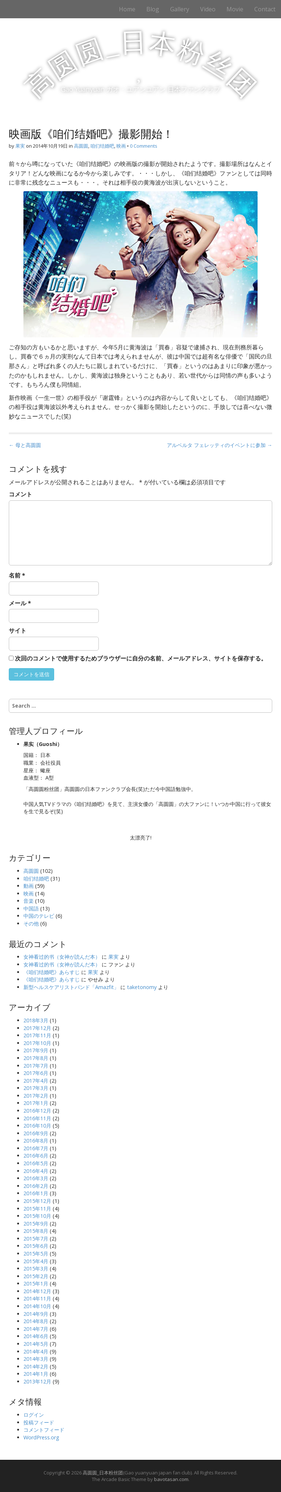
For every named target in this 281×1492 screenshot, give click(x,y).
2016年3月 (35, 1178)
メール (20, 603)
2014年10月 (37, 1306)
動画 (28, 885)
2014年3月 (35, 1358)
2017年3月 (35, 1087)
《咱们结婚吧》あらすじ (51, 972)
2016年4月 (35, 1170)
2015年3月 (35, 1268)
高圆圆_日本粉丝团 (103, 1472)
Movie (234, 9)
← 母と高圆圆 (25, 445)
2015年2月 (35, 1276)
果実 (20, 146)
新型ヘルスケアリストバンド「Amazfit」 (71, 987)
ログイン (33, 1414)
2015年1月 (35, 1283)
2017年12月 (37, 1028)
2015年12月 (37, 1200)
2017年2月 (35, 1095)
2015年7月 (35, 1238)
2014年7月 (35, 1328)
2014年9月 (35, 1313)
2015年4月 (35, 1261)
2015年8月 (35, 1230)
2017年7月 (35, 1065)
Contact (265, 9)
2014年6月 (35, 1336)
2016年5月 (35, 1163)
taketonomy (142, 987)
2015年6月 (35, 1245)
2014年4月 (35, 1351)
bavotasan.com (171, 1479)
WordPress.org (41, 1437)
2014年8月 (35, 1321)
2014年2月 (35, 1366)
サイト (17, 630)
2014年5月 (35, 1343)
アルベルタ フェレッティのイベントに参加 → (219, 445)
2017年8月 (35, 1057)
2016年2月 (35, 1185)
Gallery (179, 9)
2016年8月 (35, 1140)
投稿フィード (38, 1422)
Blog (152, 9)
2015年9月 (35, 1223)
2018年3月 (35, 1020)
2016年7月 (35, 1148)
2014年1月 (35, 1373)
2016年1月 (35, 1193)
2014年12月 (37, 1291)
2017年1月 (35, 1102)
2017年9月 (35, 1050)
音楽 (28, 900)
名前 (17, 575)
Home (127, 9)
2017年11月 (37, 1035)
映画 (121, 146)
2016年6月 (35, 1155)
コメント (20, 494)
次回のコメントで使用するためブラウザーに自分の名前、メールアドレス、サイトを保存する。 (141, 658)
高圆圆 (81, 146)
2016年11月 (37, 1118)
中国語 (31, 908)
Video (208, 9)
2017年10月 (37, 1043)
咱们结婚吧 (102, 146)
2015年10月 (37, 1215)
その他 (31, 923)
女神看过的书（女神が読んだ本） (61, 956)
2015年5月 (35, 1253)
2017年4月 (35, 1080)
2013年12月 (37, 1381)
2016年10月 (37, 1125)
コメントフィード (43, 1429)
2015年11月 (37, 1208)
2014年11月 (37, 1298)
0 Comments (143, 146)
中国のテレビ (38, 915)
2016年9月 (35, 1133)
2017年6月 (35, 1072)
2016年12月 (37, 1110)
